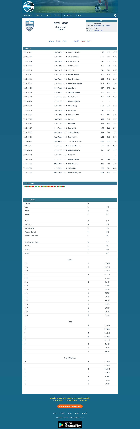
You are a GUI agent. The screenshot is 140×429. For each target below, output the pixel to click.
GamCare (83, 400)
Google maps (98, 30)
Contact (84, 413)
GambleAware (58, 400)
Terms (69, 413)
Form (57, 15)
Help (54, 413)
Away (65, 41)
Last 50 (76, 41)
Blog (78, 15)
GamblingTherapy (71, 400)
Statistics (68, 15)
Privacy (62, 413)
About (76, 413)
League (51, 41)
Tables (39, 15)
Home (58, 41)
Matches (28, 15)
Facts (48, 15)
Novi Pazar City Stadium (102, 26)
